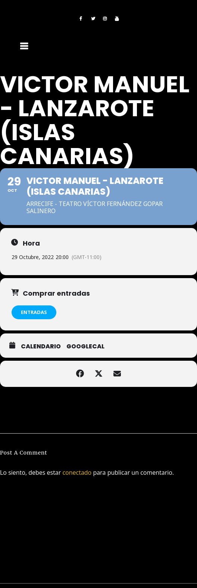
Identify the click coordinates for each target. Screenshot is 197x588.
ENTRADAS (34, 312)
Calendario (41, 346)
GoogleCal (85, 346)
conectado (76, 472)
